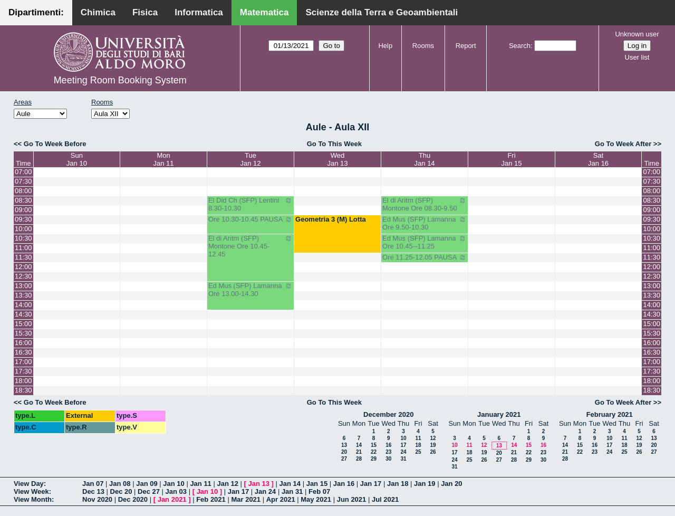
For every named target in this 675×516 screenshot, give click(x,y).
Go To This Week (334, 144)
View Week (31, 491)
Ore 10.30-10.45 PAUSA (250, 219)
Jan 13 (258, 484)
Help (385, 46)
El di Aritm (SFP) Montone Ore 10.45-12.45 (250, 246)
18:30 (23, 390)
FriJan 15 (511, 159)
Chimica (98, 12)
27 (344, 459)
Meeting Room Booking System (120, 80)
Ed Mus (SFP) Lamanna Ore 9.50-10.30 (424, 223)
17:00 (23, 362)
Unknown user (637, 34)
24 (403, 452)
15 (374, 445)
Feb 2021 (211, 499)
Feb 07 (319, 491)
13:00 (23, 286)
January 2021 (498, 414)
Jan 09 (146, 484)
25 (418, 452)
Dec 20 (121, 491)
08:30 (23, 200)
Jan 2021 (172, 499)
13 (344, 445)
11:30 (23, 257)
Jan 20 (451, 484)
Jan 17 (370, 484)
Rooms (423, 46)
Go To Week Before (55, 144)
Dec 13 (93, 491)
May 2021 (316, 499)
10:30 (23, 238)
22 (374, 452)
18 (418, 445)
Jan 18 (397, 484)
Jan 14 (290, 484)
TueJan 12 (250, 159)
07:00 (23, 172)
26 (433, 452)
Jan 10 (173, 484)
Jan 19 (424, 484)
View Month (33, 499)
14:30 (23, 314)
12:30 (23, 276)
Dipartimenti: (36, 12)
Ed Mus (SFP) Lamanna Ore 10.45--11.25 (424, 242)
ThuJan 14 (424, 159)
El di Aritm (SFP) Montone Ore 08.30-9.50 (424, 204)
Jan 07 (92, 484)
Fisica (145, 12)
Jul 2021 (385, 499)
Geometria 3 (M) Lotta (330, 219)
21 (359, 452)
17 (403, 445)
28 (359, 459)
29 (374, 459)
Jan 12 (227, 484)
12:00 (23, 267)
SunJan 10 (76, 159)
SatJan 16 (598, 159)
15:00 (23, 324)
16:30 (23, 352)
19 (433, 445)
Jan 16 (343, 484)
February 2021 (609, 414)
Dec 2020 (133, 499)
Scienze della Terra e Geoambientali (381, 12)
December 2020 (388, 414)
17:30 (23, 371)
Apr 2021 (280, 499)
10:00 (23, 229)
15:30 (23, 333)
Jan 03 (176, 491)
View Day (29, 484)
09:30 (23, 219)
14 (359, 445)
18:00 (23, 381)
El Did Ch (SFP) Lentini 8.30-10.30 (250, 204)
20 (344, 452)
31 (403, 459)
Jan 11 (200, 484)
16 (388, 445)
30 (388, 459)
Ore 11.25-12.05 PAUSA (424, 257)
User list (637, 57)
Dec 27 (149, 491)
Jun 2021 (352, 499)
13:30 (23, 295)
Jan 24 (265, 491)
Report (466, 46)
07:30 (23, 181)
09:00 (23, 210)
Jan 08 (119, 484)
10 (403, 438)
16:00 (23, 343)
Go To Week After (623, 144)
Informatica (199, 12)
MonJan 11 (163, 159)
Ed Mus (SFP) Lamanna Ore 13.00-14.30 (250, 290)
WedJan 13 (337, 159)
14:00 (23, 305)
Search (520, 46)
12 (433, 438)
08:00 (23, 191)
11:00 (23, 248)
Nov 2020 (97, 499)
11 (418, 438)
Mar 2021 (246, 499)
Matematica (264, 12)
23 (388, 452)
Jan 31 (292, 491)
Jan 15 (316, 484)
